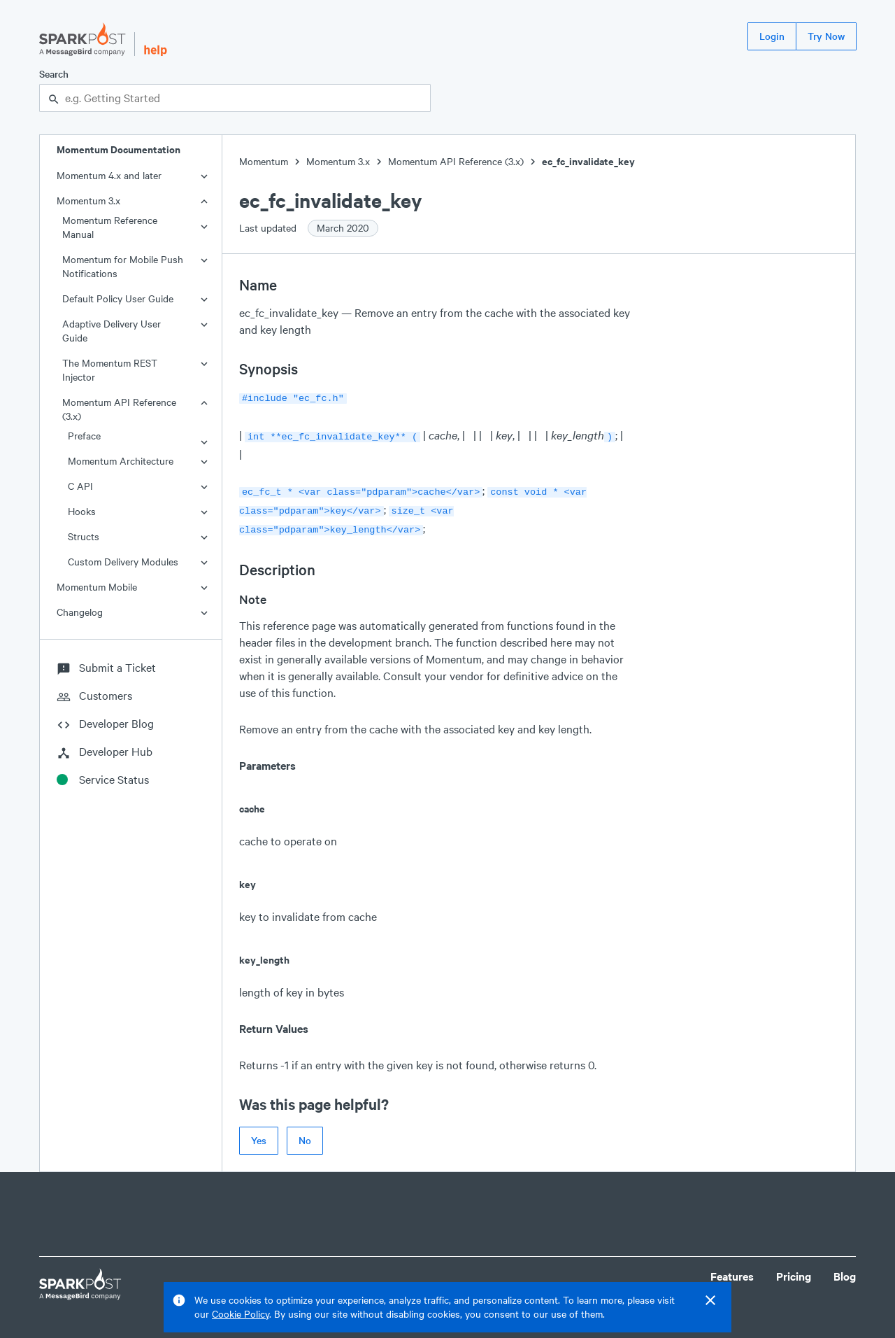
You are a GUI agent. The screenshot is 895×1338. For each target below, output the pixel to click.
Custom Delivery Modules (123, 561)
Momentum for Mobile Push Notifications (122, 266)
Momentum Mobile (97, 586)
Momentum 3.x (88, 200)
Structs (83, 536)
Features (732, 1269)
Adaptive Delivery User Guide (111, 330)
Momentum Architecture (120, 460)
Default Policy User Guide (117, 298)
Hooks (82, 511)
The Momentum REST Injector (109, 369)
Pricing (793, 1269)
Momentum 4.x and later (109, 175)
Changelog (80, 612)
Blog (844, 1269)
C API (80, 486)
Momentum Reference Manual (109, 227)
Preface (84, 435)
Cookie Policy (240, 1314)
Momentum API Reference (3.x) (119, 409)
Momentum (263, 161)
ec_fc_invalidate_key (588, 161)
